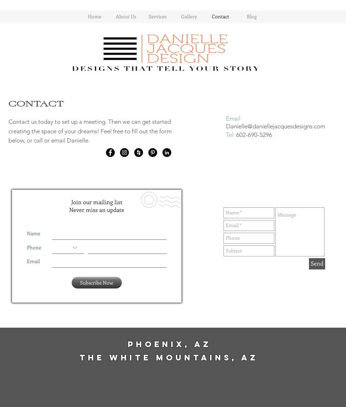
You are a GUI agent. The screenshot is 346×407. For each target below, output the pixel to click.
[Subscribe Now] (97, 282)
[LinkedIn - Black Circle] (166, 152)
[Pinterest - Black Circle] (152, 152)
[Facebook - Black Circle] (110, 152)
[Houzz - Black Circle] (138, 152)
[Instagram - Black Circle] (124, 152)
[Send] (317, 263)
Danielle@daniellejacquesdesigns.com (275, 126)
